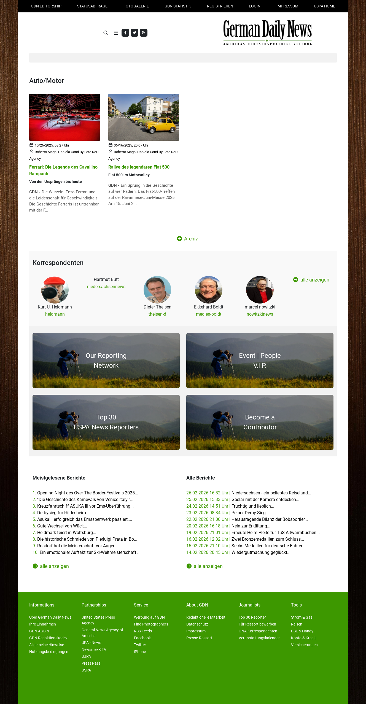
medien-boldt (208, 314)
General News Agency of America (102, 633)
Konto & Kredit (303, 638)
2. (83, 499)
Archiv (187, 238)
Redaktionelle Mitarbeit (205, 617)
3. (83, 506)
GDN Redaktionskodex (48, 638)
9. (76, 545)
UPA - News (91, 642)
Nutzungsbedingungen (48, 651)
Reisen (296, 624)
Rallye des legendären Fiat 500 (138, 167)
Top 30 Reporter (252, 617)
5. (82, 519)
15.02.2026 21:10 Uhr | (245, 545)
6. (60, 526)
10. (87, 552)
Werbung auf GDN (149, 617)
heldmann (55, 314)
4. (61, 512)
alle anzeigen (311, 279)
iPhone (140, 651)
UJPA (86, 656)
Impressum (287, 6)
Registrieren (220, 6)
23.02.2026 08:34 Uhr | (227, 512)
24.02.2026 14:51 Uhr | (230, 506)
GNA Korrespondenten (258, 631)
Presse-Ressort (199, 638)
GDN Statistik (178, 6)
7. (64, 532)
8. (85, 539)
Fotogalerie (136, 6)
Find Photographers (151, 624)
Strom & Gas (302, 617)
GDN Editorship (46, 6)
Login (254, 6)
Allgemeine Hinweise (46, 645)
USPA (86, 670)
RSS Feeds (143, 631)
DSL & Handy (302, 631)
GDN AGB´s (39, 631)
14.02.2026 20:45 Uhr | (238, 552)
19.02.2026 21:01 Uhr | (253, 532)
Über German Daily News (50, 617)
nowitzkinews (260, 314)
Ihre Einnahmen (42, 624)
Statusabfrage (92, 6)
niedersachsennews (106, 286)
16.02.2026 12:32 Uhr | (245, 539)
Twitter (140, 645)
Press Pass (91, 663)
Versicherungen (304, 645)
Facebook (142, 638)
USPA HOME (324, 6)
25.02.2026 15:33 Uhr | (242, 499)
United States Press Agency (98, 620)
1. (85, 492)
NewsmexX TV (94, 649)
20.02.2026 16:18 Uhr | (228, 526)
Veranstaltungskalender (259, 638)
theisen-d (157, 314)
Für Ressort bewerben (257, 624)
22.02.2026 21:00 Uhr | (247, 519)
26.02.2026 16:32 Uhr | (248, 492)
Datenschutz (197, 624)
